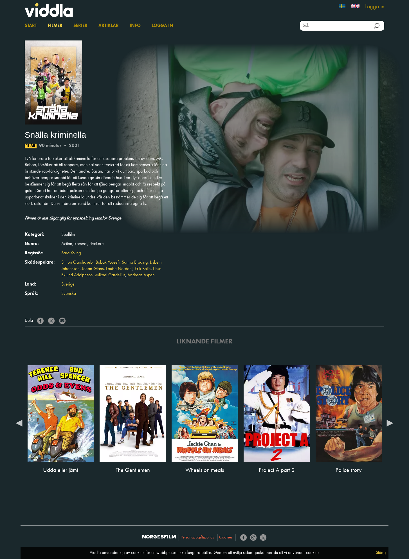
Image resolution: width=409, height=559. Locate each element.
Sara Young (71, 253)
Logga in (374, 7)
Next (389, 423)
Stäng (381, 553)
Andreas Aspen (141, 275)
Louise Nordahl (119, 269)
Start (31, 26)
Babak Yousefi (108, 262)
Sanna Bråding (135, 262)
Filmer (55, 26)
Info (135, 26)
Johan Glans (93, 269)
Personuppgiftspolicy (197, 537)
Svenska (68, 293)
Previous (19, 423)
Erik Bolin (143, 269)
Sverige (68, 284)
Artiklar (108, 26)
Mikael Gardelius (110, 275)
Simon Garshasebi (77, 262)
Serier (80, 26)
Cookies (225, 537)
